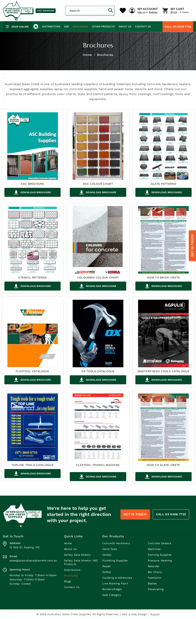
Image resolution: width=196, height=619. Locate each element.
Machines (154, 549)
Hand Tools (109, 549)
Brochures (80, 26)
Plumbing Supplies (115, 560)
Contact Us (143, 26)
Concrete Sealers (159, 543)
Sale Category (111, 594)
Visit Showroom (45, 11)
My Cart (177, 9)
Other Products (103, 26)
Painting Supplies (160, 554)
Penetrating (156, 589)
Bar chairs (155, 571)
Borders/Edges (112, 589)
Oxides (106, 554)
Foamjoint (154, 577)
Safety (106, 571)
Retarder (154, 566)
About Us (125, 26)
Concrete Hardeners (116, 543)
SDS (66, 26)
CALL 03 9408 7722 (171, 514)
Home (87, 55)
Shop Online (17, 26)
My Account (147, 9)
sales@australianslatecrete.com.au (33, 560)
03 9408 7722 (178, 26)
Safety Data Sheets (77, 554)
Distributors (51, 26)
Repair (106, 566)
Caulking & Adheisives (117, 577)
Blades (152, 583)
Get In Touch (192, 245)
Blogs (67, 581)
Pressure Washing (160, 560)
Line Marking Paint (115, 583)
